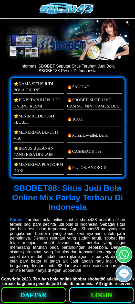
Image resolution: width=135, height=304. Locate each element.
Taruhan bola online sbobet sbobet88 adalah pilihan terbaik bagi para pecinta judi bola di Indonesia (68, 281)
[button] (124, 273)
